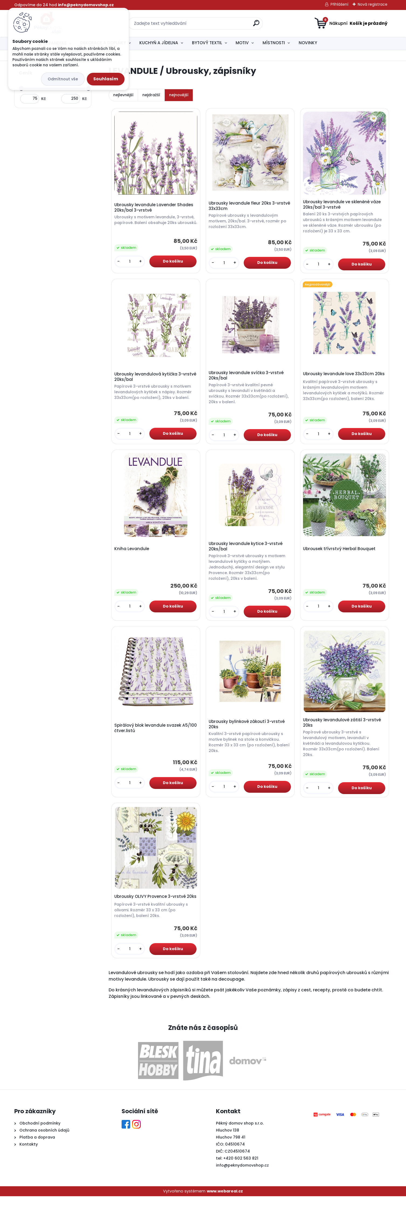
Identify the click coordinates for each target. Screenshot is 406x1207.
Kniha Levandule (132, 552)
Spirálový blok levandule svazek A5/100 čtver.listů (148, 732)
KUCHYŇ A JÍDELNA (158, 43)
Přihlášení (339, 4)
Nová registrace (372, 4)
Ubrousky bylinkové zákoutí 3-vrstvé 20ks (247, 728)
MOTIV (242, 43)
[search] (256, 25)
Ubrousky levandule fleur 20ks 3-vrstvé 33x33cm (250, 206)
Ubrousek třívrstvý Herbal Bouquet (340, 552)
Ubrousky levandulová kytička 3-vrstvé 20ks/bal (149, 378)
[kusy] (130, 263)
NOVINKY (308, 43)
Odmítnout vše (63, 79)
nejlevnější (123, 95)
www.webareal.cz (225, 1202)
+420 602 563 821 (240, 1169)
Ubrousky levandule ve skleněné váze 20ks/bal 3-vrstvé (342, 205)
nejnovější (178, 95)
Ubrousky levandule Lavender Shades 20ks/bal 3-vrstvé (154, 206)
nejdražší (151, 95)
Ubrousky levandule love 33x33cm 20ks (339, 377)
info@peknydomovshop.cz (242, 1176)
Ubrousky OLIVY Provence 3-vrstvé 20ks (151, 905)
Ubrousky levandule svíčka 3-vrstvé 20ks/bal (246, 377)
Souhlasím (105, 79)
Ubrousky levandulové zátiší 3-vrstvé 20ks (343, 727)
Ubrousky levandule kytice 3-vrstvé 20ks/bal (246, 549)
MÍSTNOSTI (274, 43)
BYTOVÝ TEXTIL (207, 43)
